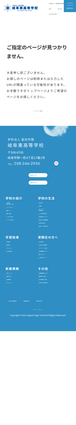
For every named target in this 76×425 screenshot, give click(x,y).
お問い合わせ (24, 206)
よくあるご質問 (18, 262)
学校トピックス (18, 347)
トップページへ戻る (38, 116)
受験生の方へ (17, 353)
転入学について (49, 323)
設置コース (15, 250)
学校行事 (44, 233)
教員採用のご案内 (50, 353)
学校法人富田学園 (23, 384)
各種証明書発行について (54, 347)
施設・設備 (15, 256)
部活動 (43, 239)
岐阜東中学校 (20, 390)
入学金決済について (52, 329)
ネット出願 (24, 10)
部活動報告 (15, 359)
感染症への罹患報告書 (53, 268)
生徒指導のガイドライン (54, 262)
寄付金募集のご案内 (52, 359)
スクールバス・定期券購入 (49, 247)
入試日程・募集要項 (52, 304)
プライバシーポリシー (38, 401)
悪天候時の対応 (49, 274)
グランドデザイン (19, 244)
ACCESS (9, 21)
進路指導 (14, 304)
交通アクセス (24, 189)
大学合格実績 (17, 316)
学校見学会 (46, 298)
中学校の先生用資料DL (53, 365)
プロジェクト (17, 310)
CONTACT (22, 21)
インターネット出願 (52, 310)
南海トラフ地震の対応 (53, 280)
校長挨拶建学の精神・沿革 (19, 235)
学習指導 (14, 298)
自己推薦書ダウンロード (54, 316)
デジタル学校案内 (19, 268)
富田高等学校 (53, 384)
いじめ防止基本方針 (52, 256)
